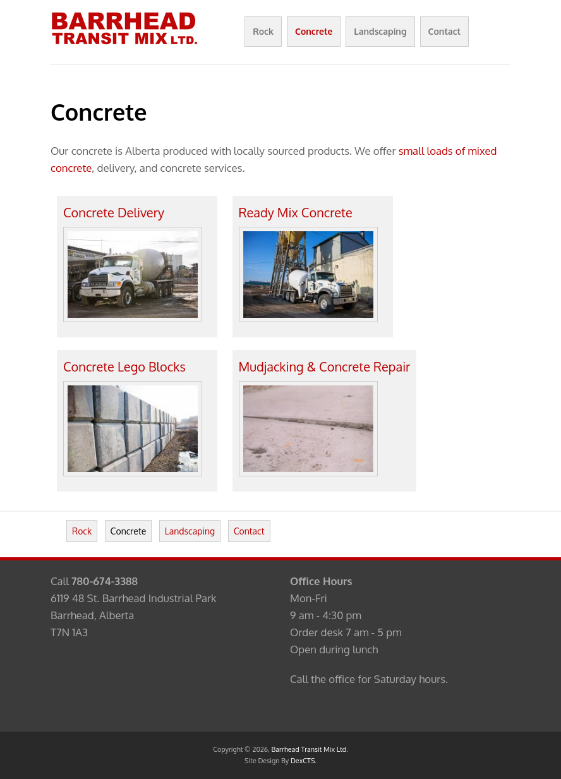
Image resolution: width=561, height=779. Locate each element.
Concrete (313, 31)
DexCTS (303, 760)
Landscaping (380, 31)
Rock (263, 31)
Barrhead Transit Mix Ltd (309, 749)
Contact (444, 31)
